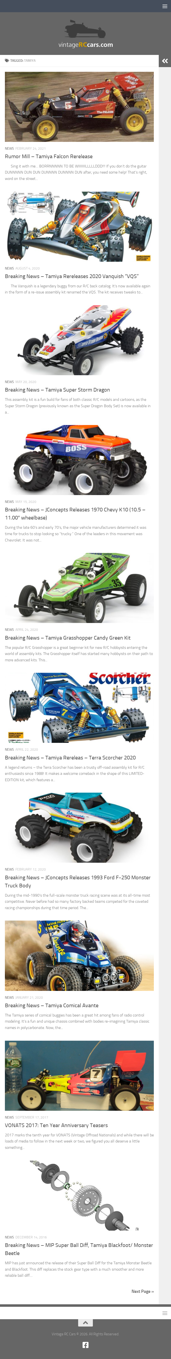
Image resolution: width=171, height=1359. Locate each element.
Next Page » (143, 1291)
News (9, 148)
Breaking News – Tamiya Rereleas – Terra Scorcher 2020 (70, 758)
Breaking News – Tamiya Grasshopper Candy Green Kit (68, 638)
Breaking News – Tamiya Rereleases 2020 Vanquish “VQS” (72, 276)
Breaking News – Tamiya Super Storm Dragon (57, 390)
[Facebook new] (85, 1345)
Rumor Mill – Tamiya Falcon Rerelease (49, 156)
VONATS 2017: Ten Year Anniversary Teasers (56, 1125)
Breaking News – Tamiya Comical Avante (51, 1005)
